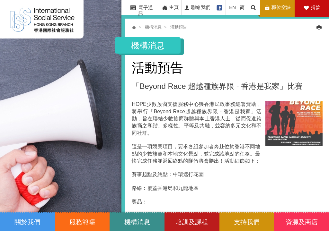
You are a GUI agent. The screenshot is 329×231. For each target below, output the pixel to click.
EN (232, 7)
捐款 (315, 7)
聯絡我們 (197, 7)
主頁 (170, 7)
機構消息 (153, 27)
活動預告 (178, 27)
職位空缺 (278, 7)
